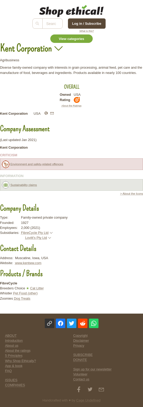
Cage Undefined (88, 400)
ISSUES (11, 380)
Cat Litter (37, 288)
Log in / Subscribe (86, 24)
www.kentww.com (28, 263)
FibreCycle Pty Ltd (35, 233)
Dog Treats (22, 298)
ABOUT (11, 336)
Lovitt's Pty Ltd (36, 238)
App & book (13, 366)
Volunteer (80, 374)
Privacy (78, 346)
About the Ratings (71, 105)
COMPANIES (15, 385)
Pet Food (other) (25, 293)
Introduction (14, 341)
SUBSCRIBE (83, 355)
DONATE (80, 360)
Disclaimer (81, 341)
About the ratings (18, 351)
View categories (71, 39)
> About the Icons (131, 193)
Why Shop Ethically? (20, 361)
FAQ (8, 371)
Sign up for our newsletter (92, 369)
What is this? (87, 30)
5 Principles (13, 356)
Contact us (81, 379)
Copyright (80, 336)
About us (11, 346)
